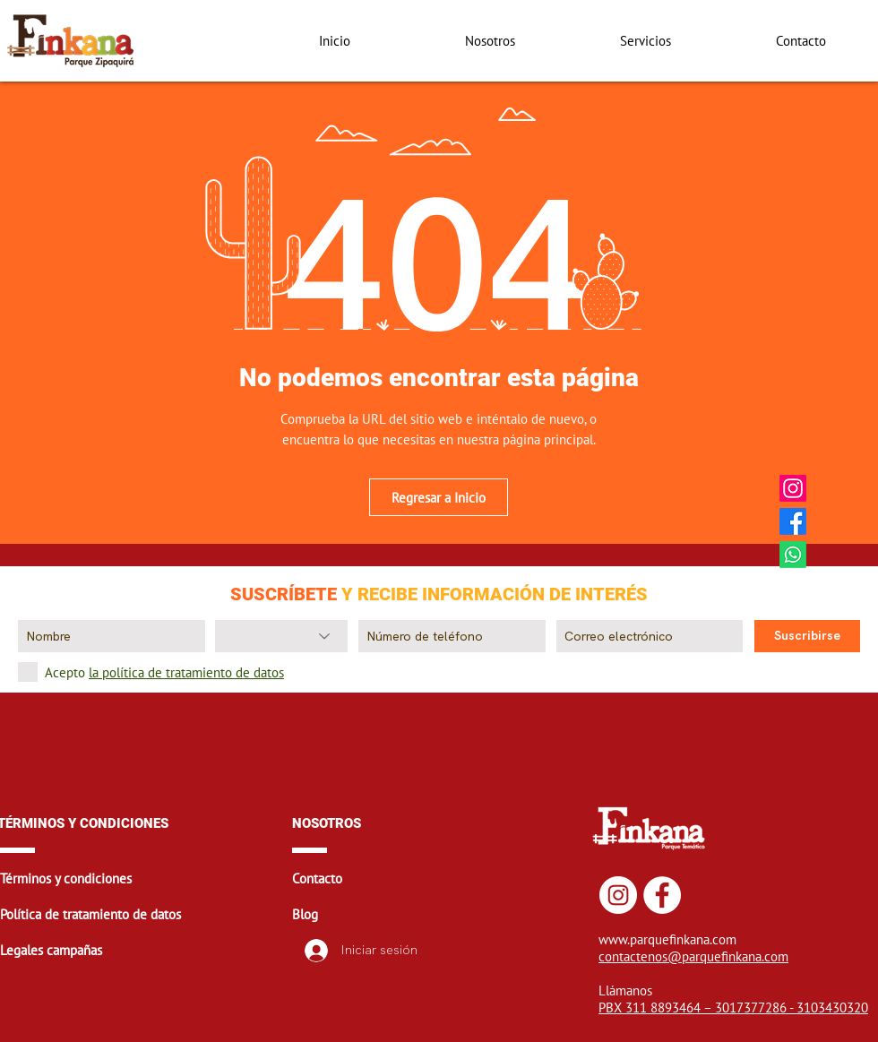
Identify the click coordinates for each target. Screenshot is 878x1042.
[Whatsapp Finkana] (792, 554)
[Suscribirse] (807, 636)
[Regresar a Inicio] (438, 497)
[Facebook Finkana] (792, 521)
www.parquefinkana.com (667, 939)
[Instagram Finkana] (792, 488)
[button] (144, 878)
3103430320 (832, 1007)
